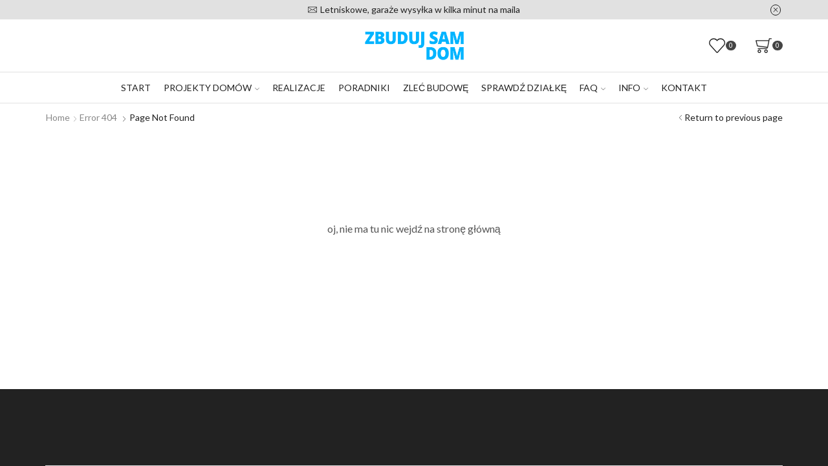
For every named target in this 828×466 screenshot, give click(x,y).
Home (58, 117)
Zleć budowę (435, 87)
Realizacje (298, 87)
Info (633, 87)
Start (136, 87)
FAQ (592, 87)
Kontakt (684, 87)
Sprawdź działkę (524, 87)
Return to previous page (733, 117)
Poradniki (364, 87)
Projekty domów (211, 87)
